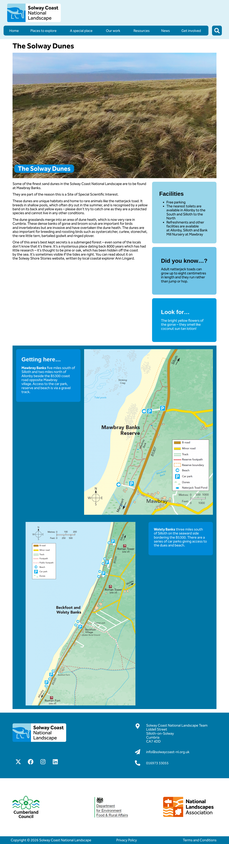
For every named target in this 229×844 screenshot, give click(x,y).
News (165, 30)
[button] (217, 30)
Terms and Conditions (199, 840)
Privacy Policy (126, 840)
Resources (141, 30)
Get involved (192, 30)
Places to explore (44, 30)
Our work (114, 30)
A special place (82, 30)
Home (14, 30)
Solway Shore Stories (35, 258)
